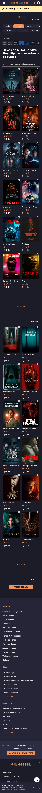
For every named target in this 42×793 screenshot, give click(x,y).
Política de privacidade (19, 789)
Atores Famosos (9, 648)
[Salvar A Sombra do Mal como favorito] (37, 327)
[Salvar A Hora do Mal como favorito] (18, 68)
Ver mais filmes (21, 587)
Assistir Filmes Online (11, 632)
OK (34, 787)
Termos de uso (9, 789)
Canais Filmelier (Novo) (12, 612)
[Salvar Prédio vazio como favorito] (37, 216)
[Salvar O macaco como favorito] (18, 179)
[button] (21, 54)
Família (23, 30)
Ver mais (7, 697)
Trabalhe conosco (10, 781)
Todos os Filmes (9, 640)
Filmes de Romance (10, 689)
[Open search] (37, 780)
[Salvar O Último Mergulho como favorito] (18, 216)
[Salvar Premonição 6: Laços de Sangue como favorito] (18, 253)
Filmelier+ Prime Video (11, 712)
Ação (8, 26)
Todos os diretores (10, 656)
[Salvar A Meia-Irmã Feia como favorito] (37, 68)
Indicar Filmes (8, 616)
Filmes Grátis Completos (12, 636)
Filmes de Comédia (10, 685)
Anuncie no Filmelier (11, 777)
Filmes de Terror (9, 676)
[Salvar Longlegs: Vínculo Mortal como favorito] (37, 438)
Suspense (9, 30)
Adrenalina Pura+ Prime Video (14, 729)
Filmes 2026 (7, 624)
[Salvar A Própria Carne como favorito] (18, 105)
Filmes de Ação (8, 672)
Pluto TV (5, 725)
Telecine (6, 720)
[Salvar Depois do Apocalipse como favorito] (37, 364)
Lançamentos (8, 620)
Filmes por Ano (8, 652)
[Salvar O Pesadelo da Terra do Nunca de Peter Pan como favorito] (37, 179)
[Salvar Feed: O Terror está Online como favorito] (18, 438)
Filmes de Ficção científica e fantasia (17, 680)
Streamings (7, 703)
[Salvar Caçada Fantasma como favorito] (18, 364)
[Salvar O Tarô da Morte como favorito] (37, 512)
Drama (35, 30)
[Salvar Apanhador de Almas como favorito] (37, 105)
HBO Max (6, 716)
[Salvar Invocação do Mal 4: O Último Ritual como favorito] (37, 142)
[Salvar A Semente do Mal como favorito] (18, 327)
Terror (18, 26)
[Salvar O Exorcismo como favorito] (37, 475)
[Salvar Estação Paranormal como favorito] (37, 401)
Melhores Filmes (9, 628)
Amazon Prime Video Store (13, 708)
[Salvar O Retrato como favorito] (18, 512)
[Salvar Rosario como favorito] (37, 253)
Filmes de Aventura (10, 693)
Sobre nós (7, 772)
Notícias (5, 660)
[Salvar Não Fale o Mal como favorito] (18, 475)
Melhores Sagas (9, 644)
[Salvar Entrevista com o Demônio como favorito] (18, 401)
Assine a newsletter (21, 753)
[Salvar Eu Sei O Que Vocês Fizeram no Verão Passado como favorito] (18, 142)
